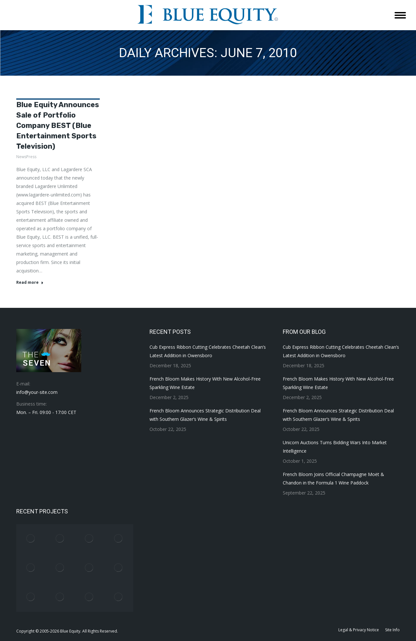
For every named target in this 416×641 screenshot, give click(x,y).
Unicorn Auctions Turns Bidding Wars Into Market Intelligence (335, 446)
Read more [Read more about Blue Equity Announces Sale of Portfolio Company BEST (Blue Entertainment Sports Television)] (30, 282)
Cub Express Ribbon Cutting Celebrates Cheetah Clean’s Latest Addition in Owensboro (208, 351)
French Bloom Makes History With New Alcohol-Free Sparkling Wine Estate (205, 383)
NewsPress (26, 156)
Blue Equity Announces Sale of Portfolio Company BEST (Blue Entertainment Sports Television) (57, 125)
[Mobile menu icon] (400, 15)
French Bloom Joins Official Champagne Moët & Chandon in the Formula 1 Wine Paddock (333, 478)
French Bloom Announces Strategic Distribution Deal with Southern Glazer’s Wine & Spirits (205, 415)
